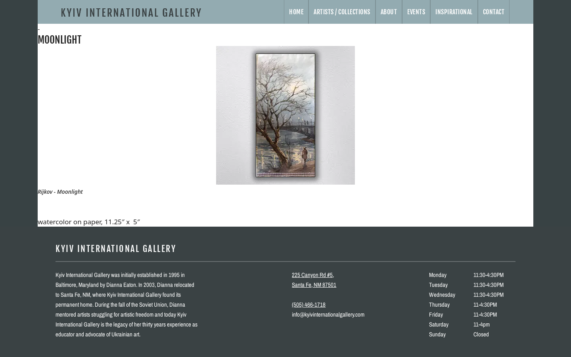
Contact (494, 12)
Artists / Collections (342, 12)
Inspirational (454, 12)
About (389, 12)
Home (296, 12)
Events (416, 12)
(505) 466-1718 (309, 304)
